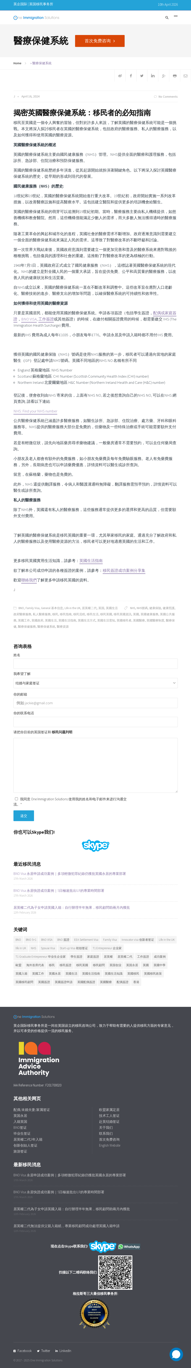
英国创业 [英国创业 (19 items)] (115, 965)
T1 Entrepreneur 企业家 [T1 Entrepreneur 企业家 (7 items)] (107, 948)
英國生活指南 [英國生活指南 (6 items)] (91, 974)
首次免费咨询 (99, 40)
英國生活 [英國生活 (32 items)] (71, 974)
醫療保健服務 (27, 627)
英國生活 (112, 608)
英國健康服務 (149, 614)
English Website (109, 1145)
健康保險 (155, 608)
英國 (136, 614)
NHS (132, 608)
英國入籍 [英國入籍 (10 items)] (21, 974)
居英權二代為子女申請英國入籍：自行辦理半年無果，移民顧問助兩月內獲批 (71, 907)
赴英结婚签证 (109, 1121)
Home (17, 63)
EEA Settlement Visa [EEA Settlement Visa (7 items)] (86, 940)
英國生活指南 (91, 560)
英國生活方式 (87, 620)
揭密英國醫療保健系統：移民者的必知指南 (82, 112)
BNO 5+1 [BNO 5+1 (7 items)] (31, 940)
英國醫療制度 (155, 620)
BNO (21, 608)
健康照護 (169, 608)
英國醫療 (139, 620)
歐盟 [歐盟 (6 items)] (18, 965)
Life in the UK (72, 608)
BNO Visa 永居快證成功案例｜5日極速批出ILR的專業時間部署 (58, 890)
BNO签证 (20, 1127)
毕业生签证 (22, 1133)
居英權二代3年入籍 (27, 1139)
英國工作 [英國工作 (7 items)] (38, 974)
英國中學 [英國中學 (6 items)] (159, 965)
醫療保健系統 (46, 627)
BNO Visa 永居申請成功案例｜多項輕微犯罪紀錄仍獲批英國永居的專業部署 (69, 873)
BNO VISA (29, 319)
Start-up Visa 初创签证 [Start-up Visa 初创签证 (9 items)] (74, 948)
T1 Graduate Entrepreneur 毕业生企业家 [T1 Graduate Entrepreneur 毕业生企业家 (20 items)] (41, 957)
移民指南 (66, 614)
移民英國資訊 (122, 614)
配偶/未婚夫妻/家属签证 (31, 1109)
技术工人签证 (109, 1115)
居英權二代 (89, 608)
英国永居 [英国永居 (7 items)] (132, 965)
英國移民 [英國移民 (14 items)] (133, 974)
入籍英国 (20, 1121)
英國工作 (24, 620)
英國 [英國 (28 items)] (146, 965)
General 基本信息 (52, 608)
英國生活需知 (106, 620)
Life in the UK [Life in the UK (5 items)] (167, 940)
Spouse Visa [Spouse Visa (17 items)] (48, 948)
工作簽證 (46, 319)
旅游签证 (20, 1151)
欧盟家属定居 (109, 1109)
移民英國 (106, 614)
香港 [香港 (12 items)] (136, 982)
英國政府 (37, 620)
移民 (55, 614)
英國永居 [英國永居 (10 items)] (55, 974)
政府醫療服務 (22, 614)
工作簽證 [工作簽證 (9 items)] (143, 957)
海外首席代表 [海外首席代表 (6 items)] (35, 965)
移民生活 (93, 614)
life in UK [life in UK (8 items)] (21, 948)
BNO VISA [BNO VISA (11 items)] (46, 940)
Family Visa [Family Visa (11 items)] (110, 940)
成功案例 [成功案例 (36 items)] (160, 957)
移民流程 (79, 614)
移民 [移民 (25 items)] (52, 965)
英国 (101, 608)
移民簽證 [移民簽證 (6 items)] (65, 965)
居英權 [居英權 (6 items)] (108, 957)
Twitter (45, 1351)
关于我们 (106, 1127)
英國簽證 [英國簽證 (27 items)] (44, 982)
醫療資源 (63, 627)
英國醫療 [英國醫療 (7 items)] (106, 982)
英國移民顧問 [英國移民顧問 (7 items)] (24, 982)
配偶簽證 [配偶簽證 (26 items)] (122, 982)
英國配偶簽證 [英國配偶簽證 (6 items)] (86, 982)
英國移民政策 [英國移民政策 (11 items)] (153, 974)
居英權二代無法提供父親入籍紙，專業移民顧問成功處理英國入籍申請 (66, 1226)
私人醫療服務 (42, 614)
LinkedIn (65, 1351)
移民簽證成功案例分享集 (124, 570)
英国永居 (20, 1115)
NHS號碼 (142, 608)
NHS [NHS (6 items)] (33, 948)
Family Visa (32, 608)
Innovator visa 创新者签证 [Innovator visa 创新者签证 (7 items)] (138, 940)
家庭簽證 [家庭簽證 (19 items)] (93, 957)
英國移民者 (124, 620)
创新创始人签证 (25, 1145)
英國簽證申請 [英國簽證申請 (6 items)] (64, 982)
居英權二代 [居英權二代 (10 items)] (125, 957)
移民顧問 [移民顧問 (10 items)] (99, 965)
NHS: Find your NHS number (35, 411)
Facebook (25, 1351)
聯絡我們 (29, 580)
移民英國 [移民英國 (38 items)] (82, 965)
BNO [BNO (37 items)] (18, 940)
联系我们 (106, 1133)
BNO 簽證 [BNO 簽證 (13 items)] (63, 940)
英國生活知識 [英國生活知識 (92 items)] (114, 974)
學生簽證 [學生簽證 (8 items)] (76, 957)
